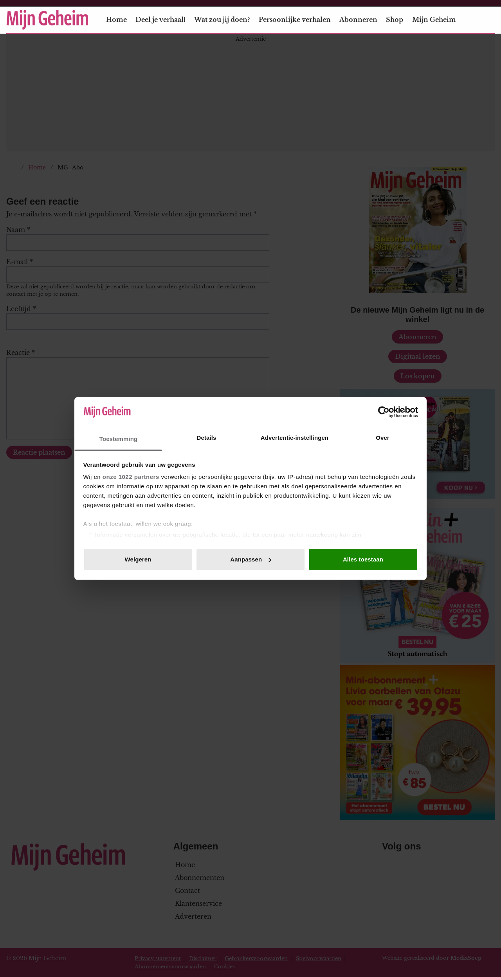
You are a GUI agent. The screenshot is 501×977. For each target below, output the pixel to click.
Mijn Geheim (438, 19)
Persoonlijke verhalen (295, 19)
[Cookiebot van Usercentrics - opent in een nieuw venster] (384, 412)
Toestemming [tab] (118, 438)
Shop (394, 19)
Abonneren (358, 19)
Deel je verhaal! (160, 19)
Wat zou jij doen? (222, 19)
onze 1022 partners (131, 476)
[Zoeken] (488, 20)
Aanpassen (250, 559)
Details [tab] (206, 437)
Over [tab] (382, 437)
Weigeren (137, 559)
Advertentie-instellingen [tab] (294, 437)
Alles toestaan (363, 559)
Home (116, 19)
